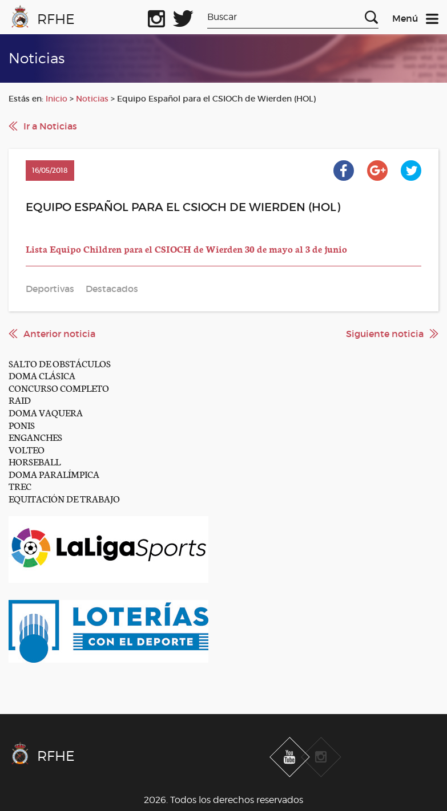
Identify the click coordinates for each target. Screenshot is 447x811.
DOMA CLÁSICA (42, 375)
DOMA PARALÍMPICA (54, 473)
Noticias (92, 99)
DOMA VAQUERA (46, 412)
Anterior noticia (59, 333)
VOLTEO (27, 449)
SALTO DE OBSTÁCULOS (60, 363)
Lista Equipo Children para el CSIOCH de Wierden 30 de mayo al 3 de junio (186, 248)
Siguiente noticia (385, 333)
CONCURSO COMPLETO (59, 387)
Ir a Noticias (50, 126)
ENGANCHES (35, 436)
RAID (20, 399)
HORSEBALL (35, 461)
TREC (20, 485)
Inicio (56, 99)
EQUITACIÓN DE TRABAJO (64, 498)
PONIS (22, 424)
